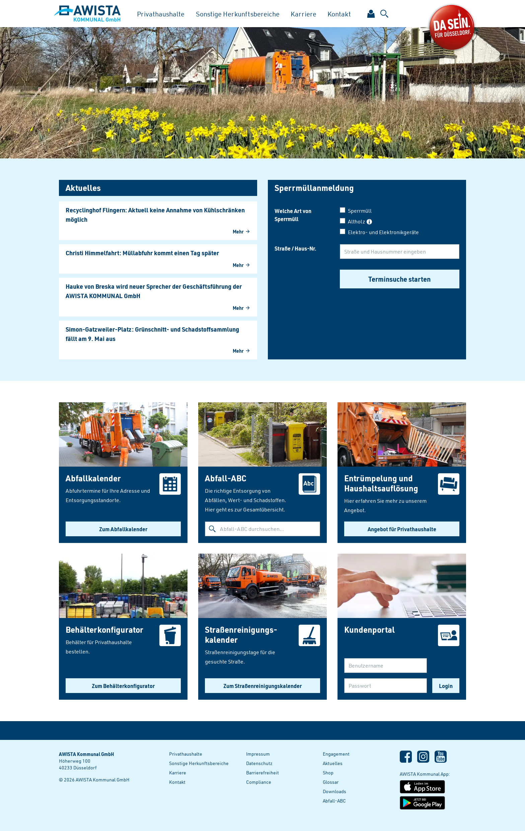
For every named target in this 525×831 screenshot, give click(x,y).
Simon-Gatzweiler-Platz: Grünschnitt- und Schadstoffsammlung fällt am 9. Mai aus (152, 334)
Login (446, 685)
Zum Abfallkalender (123, 529)
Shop (328, 772)
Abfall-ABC (334, 801)
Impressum (258, 754)
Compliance (258, 782)
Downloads (334, 791)
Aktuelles (333, 763)
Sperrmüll (360, 210)
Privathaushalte (160, 13)
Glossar (331, 782)
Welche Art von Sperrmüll (293, 214)
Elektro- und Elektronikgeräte (383, 232)
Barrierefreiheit (262, 772)
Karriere (303, 13)
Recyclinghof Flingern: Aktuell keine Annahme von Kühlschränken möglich (155, 214)
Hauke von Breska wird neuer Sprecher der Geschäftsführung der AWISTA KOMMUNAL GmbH (154, 291)
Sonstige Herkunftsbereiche (238, 13)
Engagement (336, 754)
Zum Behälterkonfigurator (123, 685)
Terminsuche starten (399, 279)
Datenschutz (259, 763)
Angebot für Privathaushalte (402, 529)
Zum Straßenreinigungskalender (262, 685)
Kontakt (339, 13)
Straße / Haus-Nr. (295, 248)
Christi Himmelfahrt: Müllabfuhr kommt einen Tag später (142, 253)
